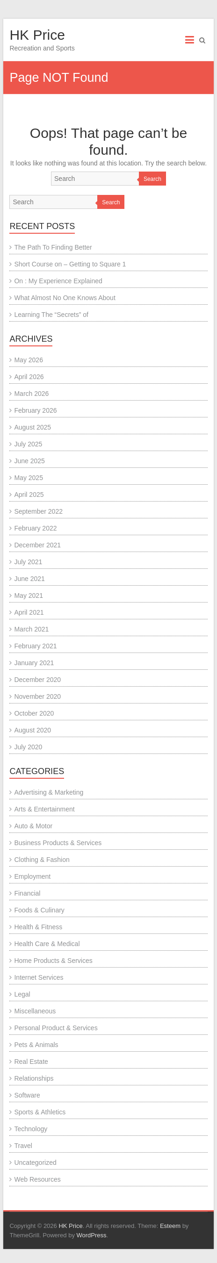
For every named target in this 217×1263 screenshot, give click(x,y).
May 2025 (28, 477)
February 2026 (35, 410)
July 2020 (28, 747)
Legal (22, 994)
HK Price (37, 35)
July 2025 (28, 444)
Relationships (33, 1078)
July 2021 (28, 562)
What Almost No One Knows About (64, 297)
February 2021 (35, 646)
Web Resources (37, 1179)
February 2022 (35, 528)
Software (27, 1095)
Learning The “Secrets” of (51, 314)
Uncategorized (35, 1162)
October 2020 (34, 713)
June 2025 (29, 461)
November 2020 (37, 696)
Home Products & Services (53, 960)
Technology (30, 1129)
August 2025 (32, 427)
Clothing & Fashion (41, 859)
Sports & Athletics (39, 1112)
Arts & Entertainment (44, 809)
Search (152, 179)
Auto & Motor (33, 826)
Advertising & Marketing (48, 792)
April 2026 (28, 376)
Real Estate (31, 1061)
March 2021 (31, 629)
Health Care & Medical (47, 943)
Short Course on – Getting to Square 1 (70, 264)
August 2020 (32, 730)
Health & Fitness (38, 927)
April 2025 (28, 494)
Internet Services (38, 977)
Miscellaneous (35, 1011)
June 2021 (29, 578)
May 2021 (28, 595)
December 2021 (37, 545)
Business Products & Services (57, 843)
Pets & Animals (36, 1044)
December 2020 (37, 679)
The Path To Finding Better (53, 247)
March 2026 (31, 393)
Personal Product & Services (55, 1028)
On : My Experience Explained (58, 281)
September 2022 (38, 511)
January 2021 (34, 663)
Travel (23, 1145)
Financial (27, 893)
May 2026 (28, 360)
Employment (32, 876)
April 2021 (28, 612)
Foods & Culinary (39, 910)
